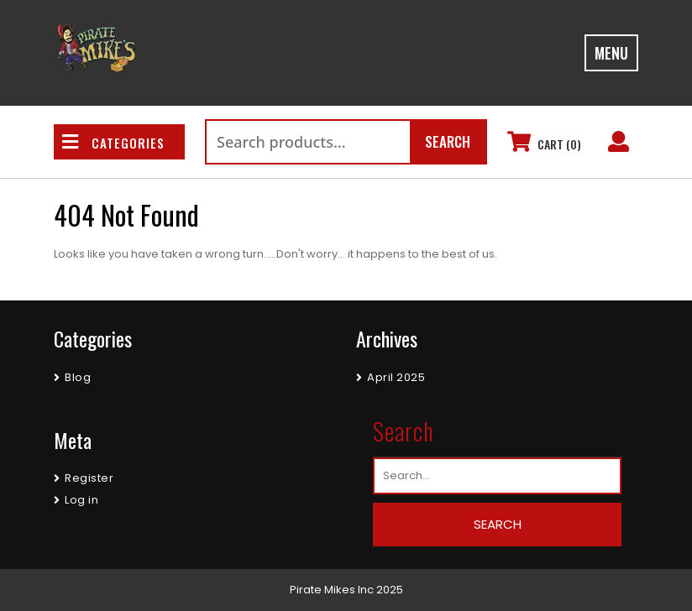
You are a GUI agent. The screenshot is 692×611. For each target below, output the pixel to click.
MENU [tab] (611, 53)
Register (89, 478)
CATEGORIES (113, 142)
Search (447, 141)
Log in (81, 500)
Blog (78, 377)
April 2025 (396, 377)
